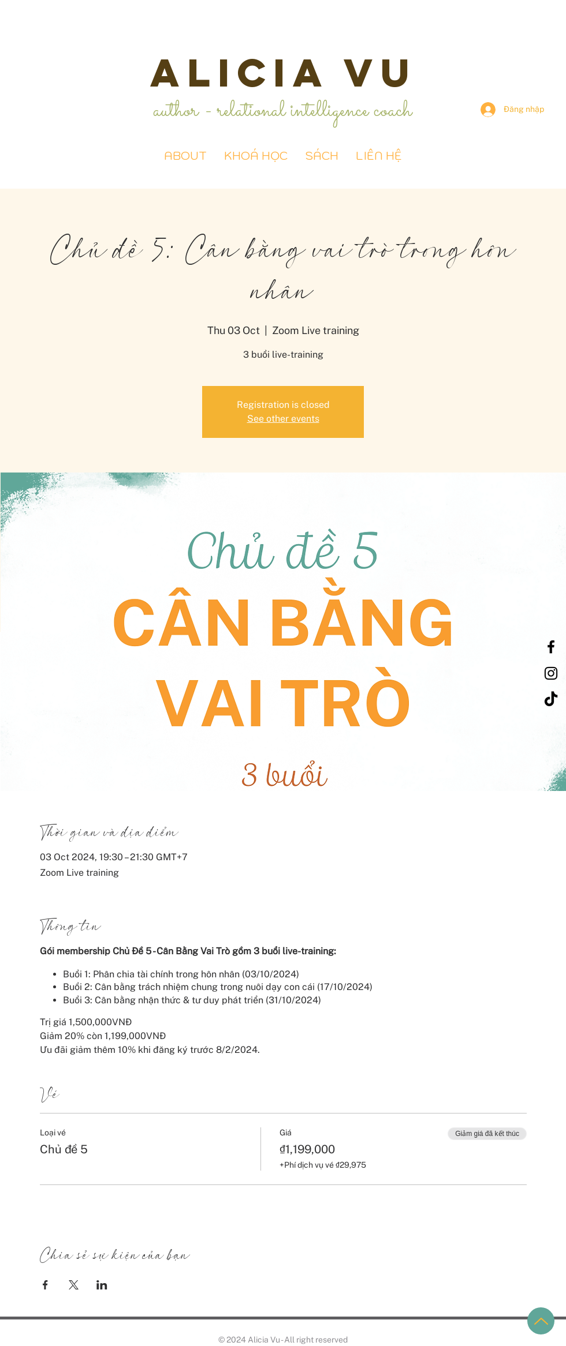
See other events (283, 418)
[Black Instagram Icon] (551, 673)
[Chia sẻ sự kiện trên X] (73, 1284)
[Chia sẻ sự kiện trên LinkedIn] (101, 1284)
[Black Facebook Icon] (551, 646)
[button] (321, 156)
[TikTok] (551, 699)
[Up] (540, 1320)
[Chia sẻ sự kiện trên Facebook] (45, 1284)
